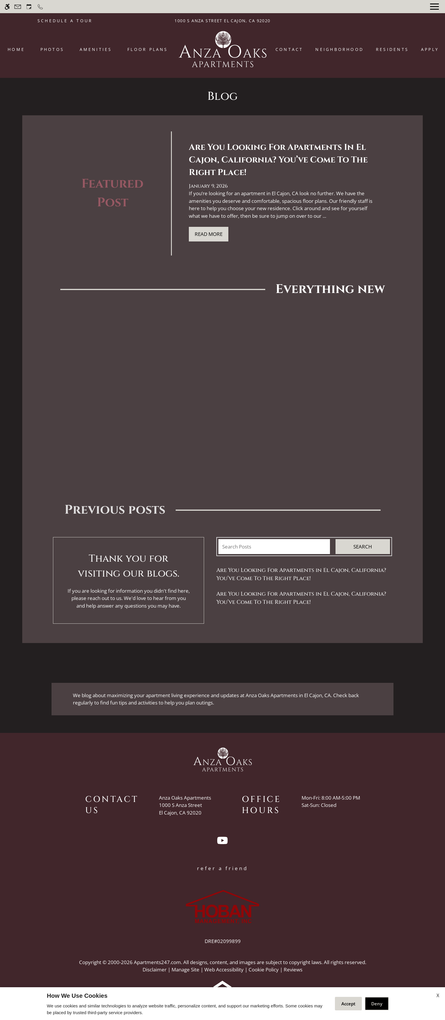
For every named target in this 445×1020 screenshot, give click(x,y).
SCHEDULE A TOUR (65, 20)
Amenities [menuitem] (96, 49)
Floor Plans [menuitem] (147, 49)
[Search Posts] (274, 546)
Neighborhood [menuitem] (339, 49)
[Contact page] (17, 6)
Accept (348, 1004)
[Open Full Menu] (434, 6)
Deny (376, 1004)
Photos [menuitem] (52, 49)
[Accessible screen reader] (7, 6)
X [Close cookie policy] (438, 995)
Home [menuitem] (16, 49)
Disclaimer (155, 969)
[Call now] (40, 6)
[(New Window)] (185, 808)
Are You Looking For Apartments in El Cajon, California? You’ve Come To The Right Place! (301, 574)
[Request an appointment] (29, 6)
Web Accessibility (224, 969)
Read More (208, 234)
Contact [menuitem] (289, 49)
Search (362, 546)
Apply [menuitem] (430, 49)
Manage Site (185, 969)
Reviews (293, 969)
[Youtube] (222, 843)
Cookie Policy (264, 969)
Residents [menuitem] (392, 49)
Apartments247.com (157, 962)
